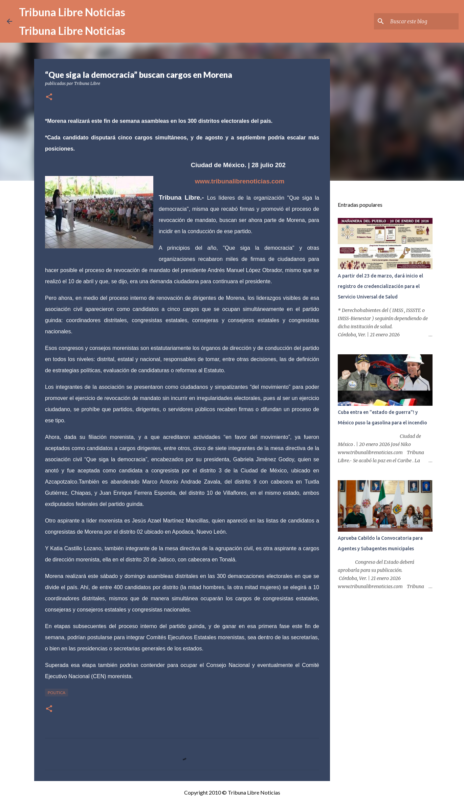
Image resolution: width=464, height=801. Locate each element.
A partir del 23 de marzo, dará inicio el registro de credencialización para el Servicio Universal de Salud (380, 286)
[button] (49, 97)
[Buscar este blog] (423, 21)
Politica (56, 692)
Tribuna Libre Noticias (72, 12)
